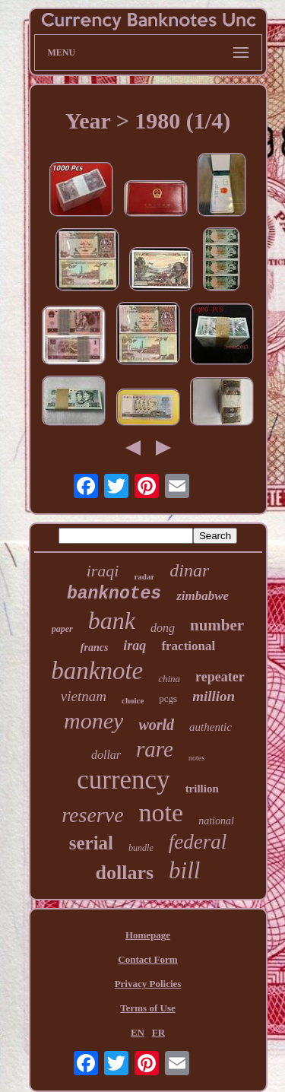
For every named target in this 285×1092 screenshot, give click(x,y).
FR (158, 1032)
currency (123, 780)
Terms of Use (147, 1008)
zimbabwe (202, 596)
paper (62, 629)
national (216, 821)
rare (154, 749)
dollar (106, 754)
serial (91, 843)
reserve (92, 815)
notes (196, 758)
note (161, 812)
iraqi (103, 570)
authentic (210, 727)
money (93, 720)
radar (144, 576)
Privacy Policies (148, 983)
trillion (202, 788)
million (213, 696)
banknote (97, 670)
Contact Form (147, 959)
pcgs (168, 698)
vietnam (83, 696)
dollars (125, 873)
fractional (188, 646)
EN (137, 1032)
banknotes (114, 594)
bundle (141, 848)
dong (162, 627)
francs (95, 647)
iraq (134, 645)
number (217, 625)
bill (184, 870)
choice (133, 700)
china (169, 678)
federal (197, 841)
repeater (220, 676)
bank (111, 620)
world (156, 724)
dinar (189, 570)
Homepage (147, 935)
